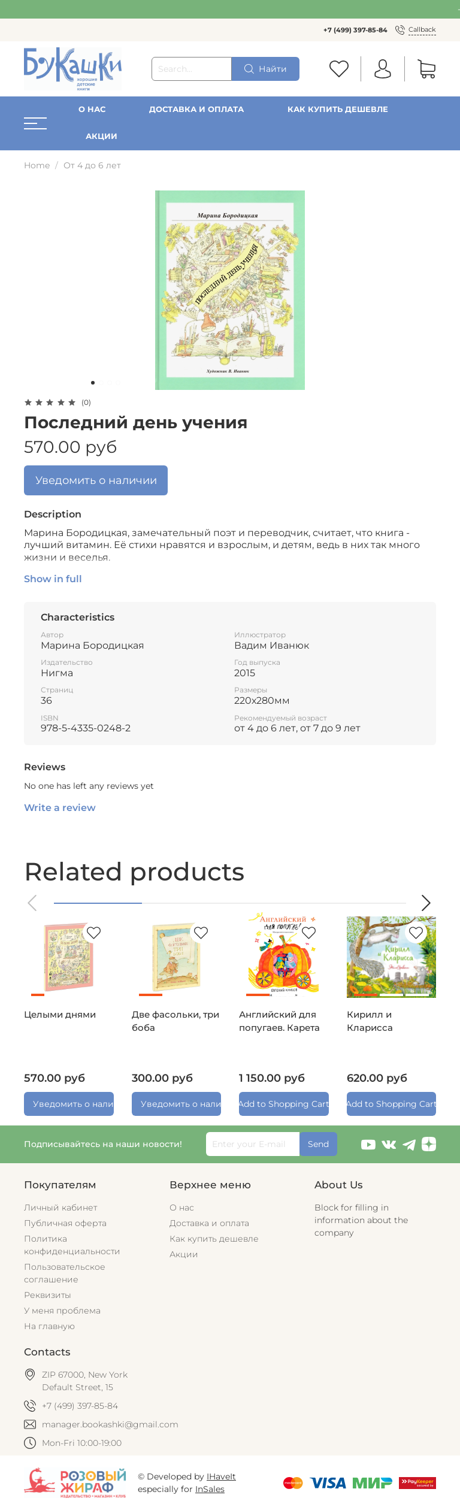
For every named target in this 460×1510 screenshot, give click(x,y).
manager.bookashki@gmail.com (110, 1424)
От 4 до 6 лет (92, 165)
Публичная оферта (65, 1223)
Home (37, 165)
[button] (33, 903)
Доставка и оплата (196, 109)
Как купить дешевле (338, 109)
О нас (91, 109)
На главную (49, 1326)
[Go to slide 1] (93, 383)
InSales (210, 1489)
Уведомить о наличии (96, 480)
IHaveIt (221, 1476)
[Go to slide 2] (101, 383)
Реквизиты (47, 1295)
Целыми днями (60, 1014)
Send (318, 1144)
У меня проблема (62, 1310)
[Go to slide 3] (109, 383)
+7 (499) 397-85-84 (355, 30)
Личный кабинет (60, 1207)
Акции (101, 136)
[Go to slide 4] (118, 383)
